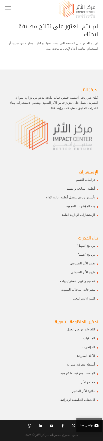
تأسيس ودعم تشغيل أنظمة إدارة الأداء (70, 197)
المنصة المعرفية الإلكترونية (77, 373)
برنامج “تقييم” (86, 254)
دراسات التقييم (85, 179)
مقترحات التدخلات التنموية (78, 289)
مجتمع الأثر (88, 382)
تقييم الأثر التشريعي (82, 263)
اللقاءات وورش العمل (81, 329)
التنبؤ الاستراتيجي (84, 298)
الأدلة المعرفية (85, 356)
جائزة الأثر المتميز (83, 391)
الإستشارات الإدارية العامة (78, 215)
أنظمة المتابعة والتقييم (81, 188)
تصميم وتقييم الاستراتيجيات (77, 281)
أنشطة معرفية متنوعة (81, 364)
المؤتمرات (88, 347)
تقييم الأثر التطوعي (83, 272)
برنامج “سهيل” (86, 245)
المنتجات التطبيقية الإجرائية (77, 399)
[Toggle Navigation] (8, 9)
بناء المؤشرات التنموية (80, 206)
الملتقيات (89, 338)
